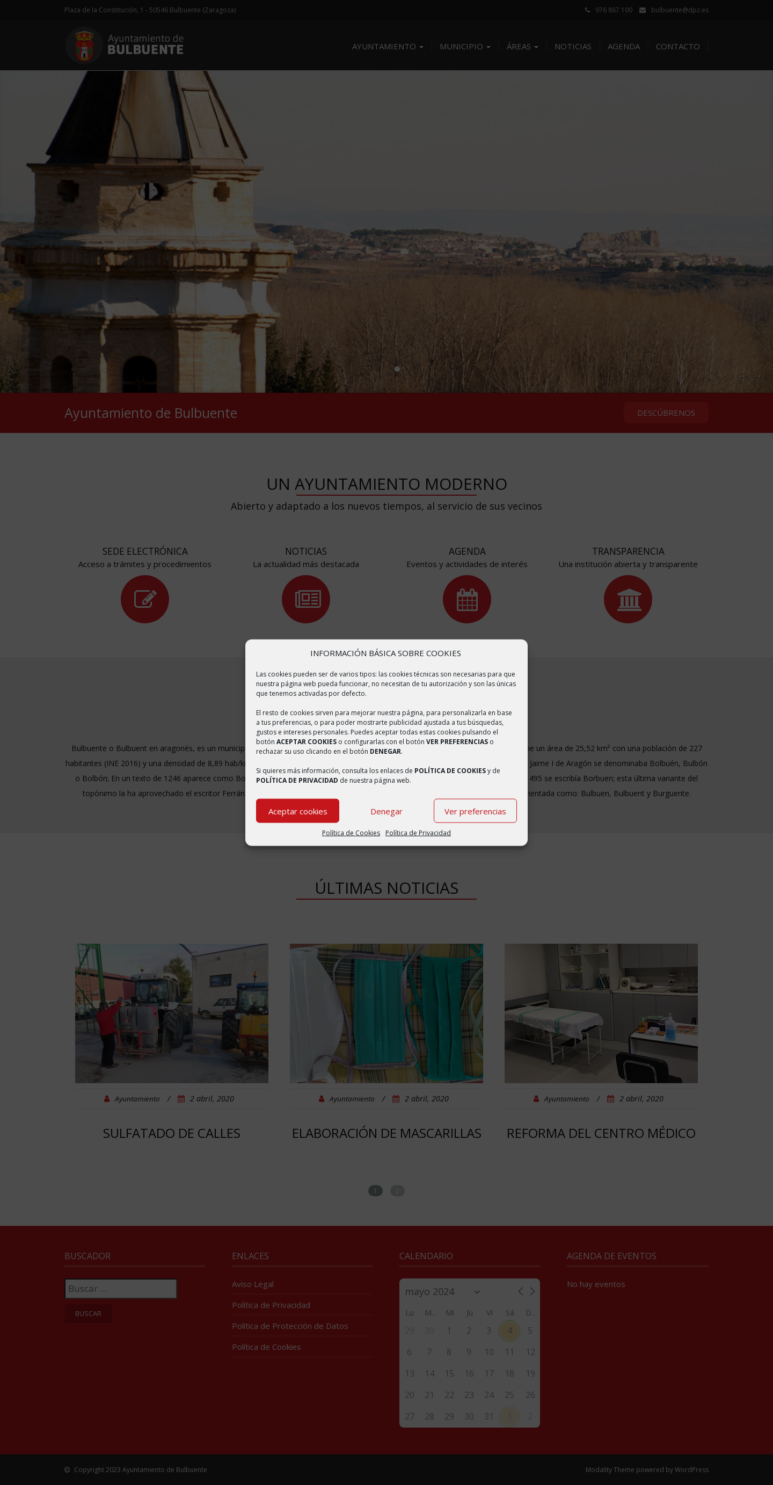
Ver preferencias (475, 811)
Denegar (386, 811)
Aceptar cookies (297, 811)
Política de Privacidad (418, 832)
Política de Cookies (351, 832)
